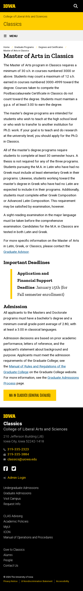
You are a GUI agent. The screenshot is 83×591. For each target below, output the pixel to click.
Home (6, 47)
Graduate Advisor (16, 252)
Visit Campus (12, 498)
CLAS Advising (13, 516)
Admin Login (16, 478)
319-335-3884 (16, 454)
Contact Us (10, 565)
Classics (12, 24)
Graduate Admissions (17, 493)
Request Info (11, 504)
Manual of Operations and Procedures (28, 537)
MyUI (6, 527)
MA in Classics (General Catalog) (29, 395)
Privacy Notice (10, 581)
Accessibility (62, 581)
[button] (75, 6)
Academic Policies (15, 521)
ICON (7, 532)
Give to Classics (14, 549)
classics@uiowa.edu (20, 459)
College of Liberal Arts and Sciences (25, 16)
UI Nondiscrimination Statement (37, 581)
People (8, 560)
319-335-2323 (16, 449)
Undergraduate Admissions (21, 488)
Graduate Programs (24, 47)
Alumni (7, 555)
